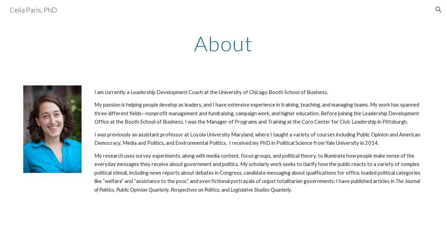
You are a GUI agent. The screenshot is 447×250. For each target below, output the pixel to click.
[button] (438, 9)
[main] (223, 43)
